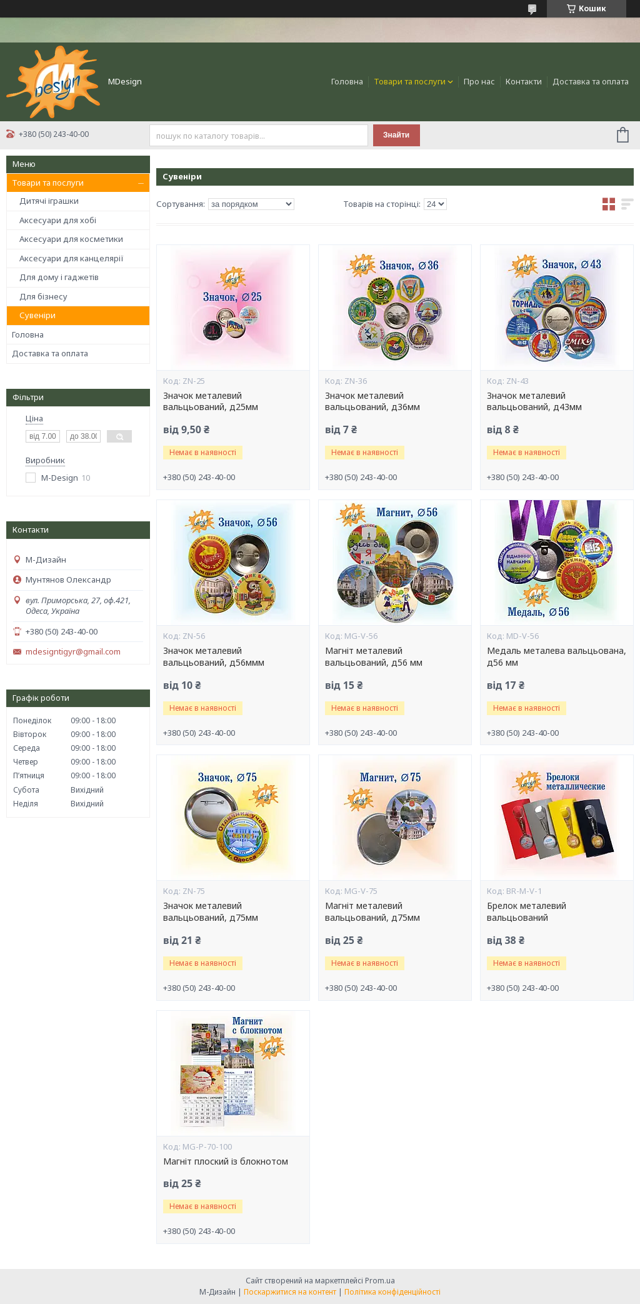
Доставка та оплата (590, 81)
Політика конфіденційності (392, 1291)
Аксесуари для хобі (57, 220)
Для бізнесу (43, 296)
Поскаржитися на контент (290, 1291)
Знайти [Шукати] (396, 135)
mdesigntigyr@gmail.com (73, 651)
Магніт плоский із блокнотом (225, 1161)
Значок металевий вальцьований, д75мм (210, 911)
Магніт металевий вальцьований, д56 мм (373, 656)
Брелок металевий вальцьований (526, 911)
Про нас (479, 81)
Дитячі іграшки (49, 200)
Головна (347, 81)
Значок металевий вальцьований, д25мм (210, 401)
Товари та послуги (410, 81)
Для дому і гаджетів (59, 277)
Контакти (524, 81)
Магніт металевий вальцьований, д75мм (372, 911)
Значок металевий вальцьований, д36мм (372, 401)
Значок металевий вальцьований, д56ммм (213, 656)
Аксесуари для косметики (71, 238)
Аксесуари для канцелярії (71, 258)
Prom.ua (380, 1280)
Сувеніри (37, 315)
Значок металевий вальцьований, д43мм (534, 401)
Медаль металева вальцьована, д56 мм (556, 656)
